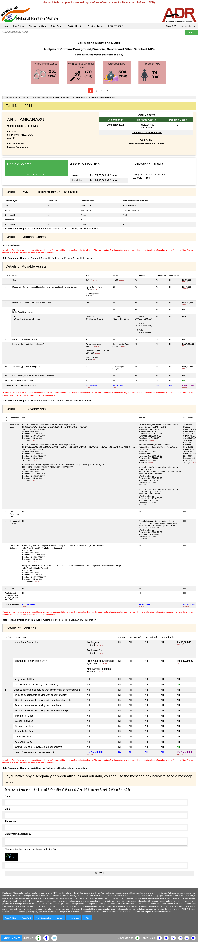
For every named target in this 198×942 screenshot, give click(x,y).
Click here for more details (147, 132)
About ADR (171, 26)
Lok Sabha (18, 26)
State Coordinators (43, 918)
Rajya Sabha (56, 26)
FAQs (87, 918)
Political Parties (75, 26)
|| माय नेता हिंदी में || (116, 26)
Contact (60, 918)
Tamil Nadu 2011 (23, 97)
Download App (125, 938)
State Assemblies (37, 26)
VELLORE (40, 97)
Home (5, 26)
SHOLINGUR (55, 97)
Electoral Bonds (95, 26)
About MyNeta (188, 26)
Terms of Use (74, 918)
